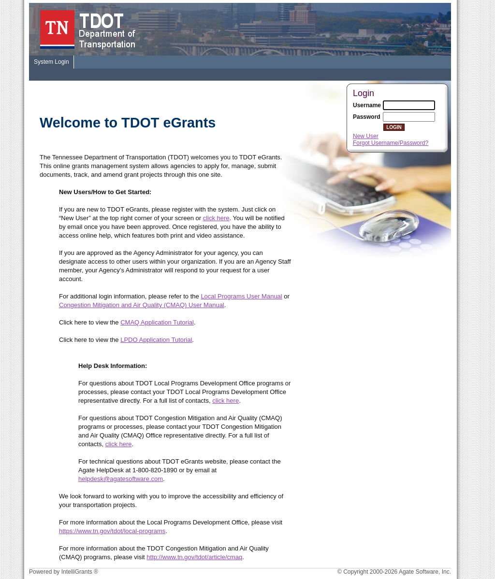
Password (366, 116)
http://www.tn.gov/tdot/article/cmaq (194, 557)
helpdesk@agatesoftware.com (120, 478)
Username (367, 105)
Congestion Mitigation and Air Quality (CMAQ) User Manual (141, 305)
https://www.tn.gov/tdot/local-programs (112, 531)
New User (366, 136)
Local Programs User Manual (241, 296)
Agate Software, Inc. (425, 571)
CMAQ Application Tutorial (157, 322)
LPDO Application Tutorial (156, 339)
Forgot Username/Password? (390, 143)
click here (216, 218)
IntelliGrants (76, 571)
